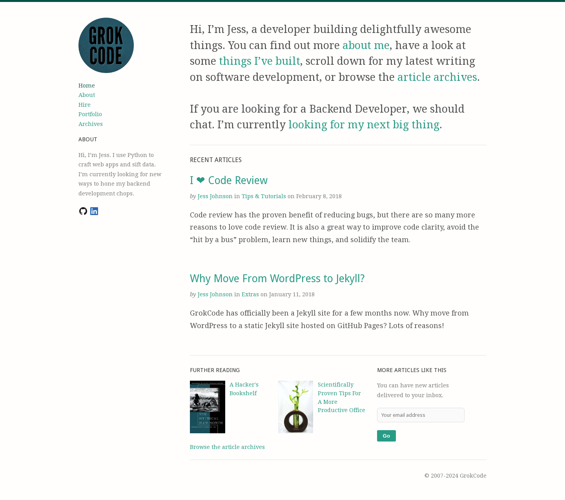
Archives (90, 124)
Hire (84, 105)
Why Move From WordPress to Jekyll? (277, 278)
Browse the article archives (227, 447)
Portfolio (90, 114)
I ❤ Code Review (229, 180)
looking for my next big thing (363, 125)
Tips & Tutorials (265, 196)
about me (366, 45)
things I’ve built (259, 61)
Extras (251, 294)
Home (86, 85)
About (86, 95)
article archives (437, 77)
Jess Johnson (215, 196)
